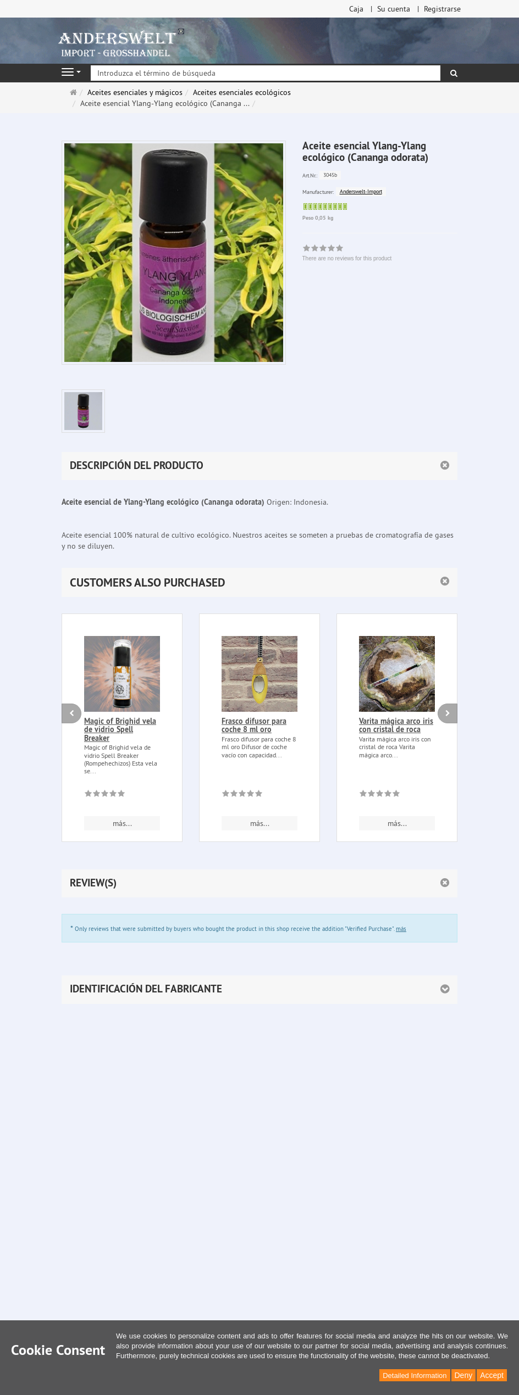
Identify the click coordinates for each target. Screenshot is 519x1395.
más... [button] (122, 823)
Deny (464, 1375)
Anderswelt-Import (361, 191)
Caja (356, 9)
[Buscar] (454, 73)
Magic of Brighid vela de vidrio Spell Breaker (120, 729)
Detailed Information (414, 1375)
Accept (492, 1375)
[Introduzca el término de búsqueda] (265, 73)
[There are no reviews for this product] (104, 795)
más (401, 929)
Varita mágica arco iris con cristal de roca (396, 725)
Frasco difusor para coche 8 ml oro (254, 725)
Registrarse (442, 9)
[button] (259, 582)
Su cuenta (393, 9)
